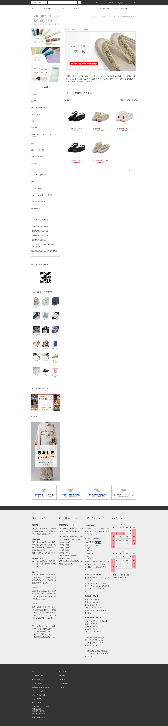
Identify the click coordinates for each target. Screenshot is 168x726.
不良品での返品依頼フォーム (43, 634)
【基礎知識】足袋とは (38, 240)
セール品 (71, 29)
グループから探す (59, 8)
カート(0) (131, 3)
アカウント (98, 3)
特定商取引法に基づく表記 (41, 687)
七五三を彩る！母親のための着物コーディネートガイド (45, 245)
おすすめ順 (121, 100)
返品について (36, 683)
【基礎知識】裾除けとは (39, 231)
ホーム (34, 8)
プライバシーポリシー (39, 691)
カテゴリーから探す (44, 8)
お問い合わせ (123, 8)
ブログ (113, 8)
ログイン (119, 3)
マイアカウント (64, 672)
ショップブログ (37, 699)
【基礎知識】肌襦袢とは (39, 226)
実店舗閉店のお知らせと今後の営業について (45, 252)
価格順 (129, 100)
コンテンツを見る (73, 8)
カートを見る (63, 683)
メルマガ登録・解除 (102, 8)
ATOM (39, 703)
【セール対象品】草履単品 (81, 29)
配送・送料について (39, 679)
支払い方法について (39, 675)
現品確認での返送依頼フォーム (44, 637)
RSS (33, 703)
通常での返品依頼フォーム (43, 631)
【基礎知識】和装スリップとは (41, 235)
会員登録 (109, 3)
